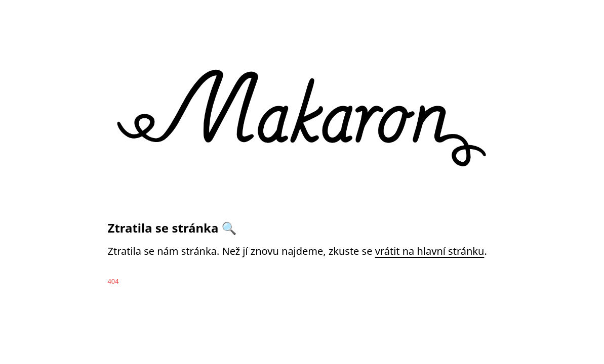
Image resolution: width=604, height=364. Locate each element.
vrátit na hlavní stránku (430, 251)
